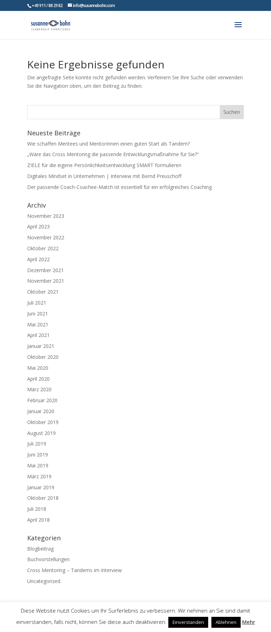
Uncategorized (43, 581)
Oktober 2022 (43, 248)
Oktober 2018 (43, 498)
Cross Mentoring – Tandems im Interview (74, 570)
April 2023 (38, 226)
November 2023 (45, 216)
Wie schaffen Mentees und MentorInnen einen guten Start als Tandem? (108, 143)
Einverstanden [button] (188, 622)
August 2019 (41, 433)
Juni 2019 (37, 454)
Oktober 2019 (43, 422)
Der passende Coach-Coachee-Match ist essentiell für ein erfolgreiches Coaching (119, 187)
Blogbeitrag (40, 548)
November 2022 (45, 237)
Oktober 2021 (43, 291)
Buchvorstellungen (48, 559)
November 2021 (45, 280)
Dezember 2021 (45, 270)
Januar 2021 (40, 346)
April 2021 (38, 335)
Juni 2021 (37, 313)
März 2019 (39, 476)
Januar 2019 (40, 487)
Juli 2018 (36, 508)
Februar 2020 (42, 400)
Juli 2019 (36, 443)
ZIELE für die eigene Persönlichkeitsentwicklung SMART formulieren (104, 165)
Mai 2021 (37, 324)
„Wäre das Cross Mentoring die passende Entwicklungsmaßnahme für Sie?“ (113, 154)
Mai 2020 (37, 367)
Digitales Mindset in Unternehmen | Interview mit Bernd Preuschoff (104, 176)
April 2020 (38, 378)
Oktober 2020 (43, 357)
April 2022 (38, 259)
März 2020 (39, 389)
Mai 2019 (37, 465)
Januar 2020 (40, 411)
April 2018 (38, 519)
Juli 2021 (36, 302)
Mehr (248, 621)
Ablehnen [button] (226, 622)
